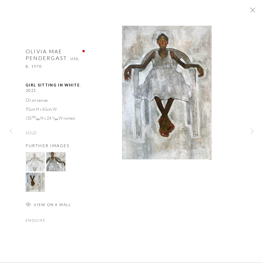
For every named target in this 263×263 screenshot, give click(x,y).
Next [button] (252, 131)
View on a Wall (48, 207)
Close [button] (252, 11)
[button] (35, 164)
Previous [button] (11, 131)
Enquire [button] (36, 222)
